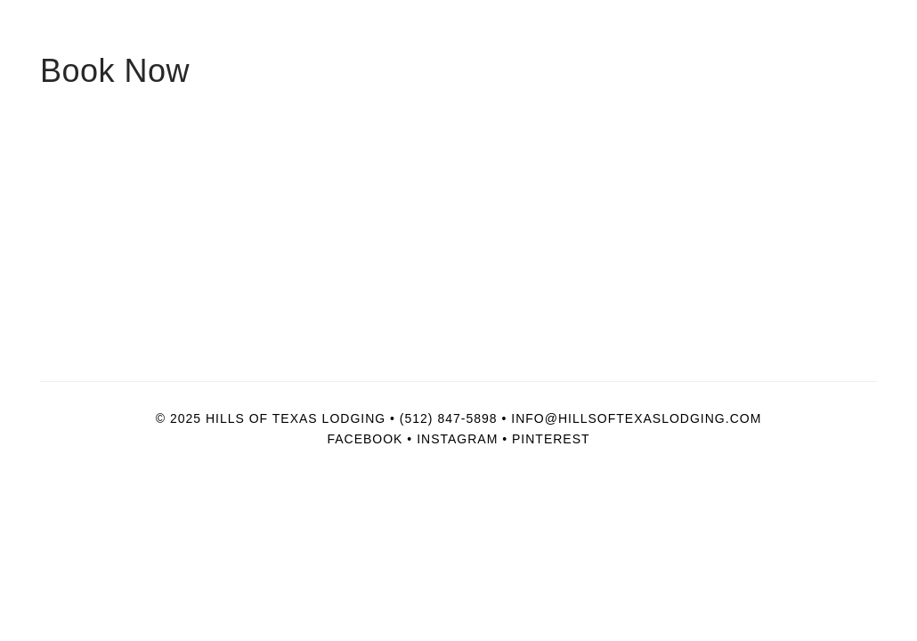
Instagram (457, 439)
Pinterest (551, 439)
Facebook (364, 439)
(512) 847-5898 (449, 418)
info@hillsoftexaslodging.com (636, 418)
